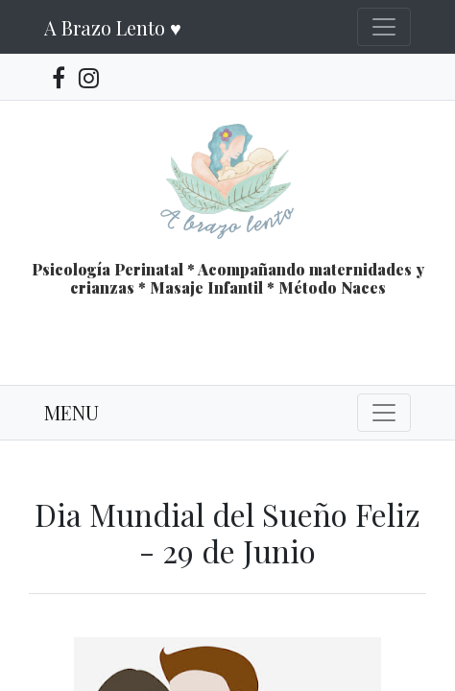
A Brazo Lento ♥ (112, 27)
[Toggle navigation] (384, 27)
